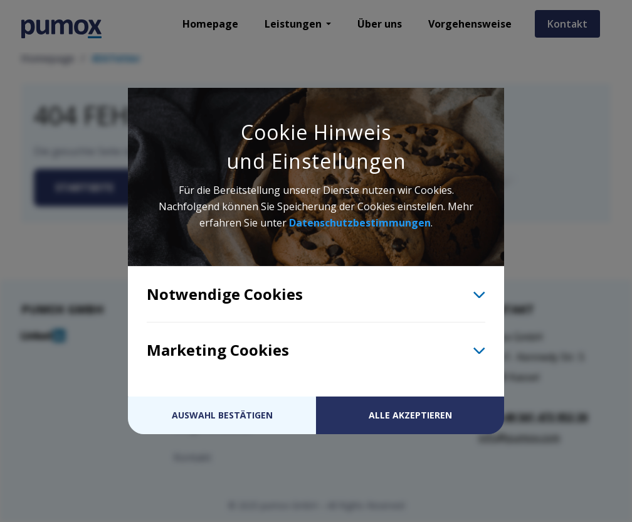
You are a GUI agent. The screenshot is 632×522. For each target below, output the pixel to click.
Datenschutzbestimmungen (360, 223)
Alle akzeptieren (410, 415)
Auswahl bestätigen (222, 415)
